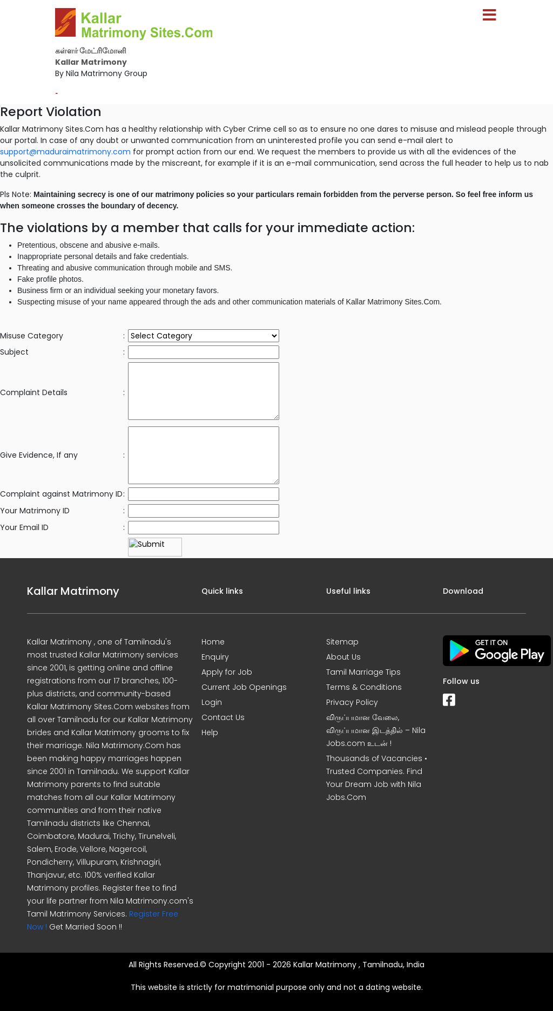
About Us (343, 657)
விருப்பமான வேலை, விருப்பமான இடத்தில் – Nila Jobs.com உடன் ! (376, 730)
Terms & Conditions (364, 687)
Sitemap (342, 641)
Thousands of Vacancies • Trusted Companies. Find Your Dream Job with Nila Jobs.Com (376, 778)
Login (211, 702)
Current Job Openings (244, 687)
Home (213, 641)
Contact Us (223, 717)
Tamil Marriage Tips (363, 672)
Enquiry (215, 657)
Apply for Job (226, 672)
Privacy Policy (352, 702)
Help (209, 732)
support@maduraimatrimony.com (65, 151)
